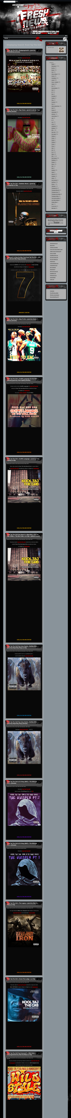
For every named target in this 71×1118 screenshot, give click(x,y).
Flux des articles (54, 293)
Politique (53, 142)
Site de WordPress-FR (54, 297)
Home (6, 38)
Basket (53, 64)
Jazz (52, 118)
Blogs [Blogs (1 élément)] (49, 219)
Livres (53, 124)
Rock (53, 168)
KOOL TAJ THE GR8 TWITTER (24, 103)
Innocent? (28, 264)
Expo (53, 94)
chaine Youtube (23, 392)
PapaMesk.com (53, 273)
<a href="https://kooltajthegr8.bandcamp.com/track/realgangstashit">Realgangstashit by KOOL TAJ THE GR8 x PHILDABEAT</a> (24, 97)
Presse (53, 144)
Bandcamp (31, 266)
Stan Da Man (32, 912)
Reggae (53, 162)
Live (52, 122)
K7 (52, 120)
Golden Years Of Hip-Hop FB (55, 251)
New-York (27, 262)
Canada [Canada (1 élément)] (59, 219)
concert (53, 80)
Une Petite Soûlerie (55, 200)
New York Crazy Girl (54, 271)
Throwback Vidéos (55, 196)
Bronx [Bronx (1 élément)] (54, 219)
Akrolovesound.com (54, 243)
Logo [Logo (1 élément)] (61, 220)
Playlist (53, 140)
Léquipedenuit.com (53, 265)
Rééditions (54, 160)
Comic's (53, 76)
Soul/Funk (53, 182)
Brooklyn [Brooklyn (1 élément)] (56, 219)
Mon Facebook (53, 267)
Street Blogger (53, 277)
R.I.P (52, 152)
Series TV (53, 174)
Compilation (54, 78)
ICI (32, 791)
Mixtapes (53, 128)
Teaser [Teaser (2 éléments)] (56, 222)
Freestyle (53, 102)
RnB (52, 166)
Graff (52, 108)
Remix (29, 383)
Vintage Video (54, 202)
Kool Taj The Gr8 (26, 57)
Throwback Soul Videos (56, 194)
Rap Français (54, 158)
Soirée (53, 178)
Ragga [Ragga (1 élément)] (52, 222)
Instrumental (54, 112)
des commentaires (54, 295)
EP (52, 92)
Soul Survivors (54, 180)
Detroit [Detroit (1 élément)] (62, 219)
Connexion (52, 291)
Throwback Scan (55, 192)
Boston (53, 70)
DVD (52, 90)
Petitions (53, 136)
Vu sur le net (54, 206)
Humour (53, 110)
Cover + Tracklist (55, 82)
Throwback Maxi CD (55, 190)
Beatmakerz (24, 55)
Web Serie (54, 208)
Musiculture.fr (52, 269)
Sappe (53, 172)
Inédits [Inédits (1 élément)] (57, 220)
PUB (52, 148)
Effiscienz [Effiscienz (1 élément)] (49, 220)
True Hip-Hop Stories (56, 198)
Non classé (54, 134)
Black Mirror (52, 245)
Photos (53, 138)
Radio (53, 154)
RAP (27, 55)
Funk (53, 104)
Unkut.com (52, 279)
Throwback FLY (55, 188)
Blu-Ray (53, 68)
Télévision (53, 186)
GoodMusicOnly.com (54, 255)
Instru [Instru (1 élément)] (55, 220)
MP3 (52, 130)
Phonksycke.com (53, 275)
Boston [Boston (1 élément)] (51, 219)
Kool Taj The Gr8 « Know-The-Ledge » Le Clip (21, 979)
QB (52, 150)
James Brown (54, 116)
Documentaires (54, 88)
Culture (53, 84)
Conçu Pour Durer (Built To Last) (56, 249)
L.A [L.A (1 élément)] (59, 220)
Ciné (52, 72)
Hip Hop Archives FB (54, 257)
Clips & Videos (29, 188)
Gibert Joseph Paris (55, 106)
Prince (53, 146)
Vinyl (52, 204)
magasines (54, 126)
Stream (29, 55)
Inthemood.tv (52, 261)
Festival (53, 98)
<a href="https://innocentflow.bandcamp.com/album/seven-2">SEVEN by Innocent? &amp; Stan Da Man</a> (24, 306)
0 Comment (38, 55)
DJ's (52, 86)
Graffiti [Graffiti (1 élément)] (52, 220)
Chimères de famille (54, 247)
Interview (53, 114)
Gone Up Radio (53, 253)
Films (53, 100)
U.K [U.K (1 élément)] (60, 222)
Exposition (54, 96)
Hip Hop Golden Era (54, 259)
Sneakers (53, 176)
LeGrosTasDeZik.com (54, 263)
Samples (53, 170)
